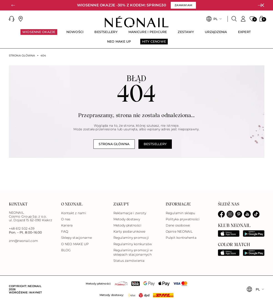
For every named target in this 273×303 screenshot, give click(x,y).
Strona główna (22, 55)
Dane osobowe (178, 225)
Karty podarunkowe (129, 231)
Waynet (35, 292)
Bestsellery (155, 144)
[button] (13, 5)
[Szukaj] (234, 19)
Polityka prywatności (183, 219)
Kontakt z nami (73, 213)
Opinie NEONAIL (179, 231)
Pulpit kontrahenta (181, 238)
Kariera (67, 225)
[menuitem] (39, 34)
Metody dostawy (126, 219)
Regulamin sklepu (180, 213)
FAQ (64, 231)
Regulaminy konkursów (132, 244)
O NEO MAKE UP (75, 244)
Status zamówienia (129, 261)
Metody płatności (127, 225)
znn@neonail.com (23, 241)
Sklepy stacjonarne (76, 238)
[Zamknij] (262, 5)
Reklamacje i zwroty (129, 213)
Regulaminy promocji (131, 238)
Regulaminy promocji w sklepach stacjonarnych (133, 252)
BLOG (66, 250)
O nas (65, 219)
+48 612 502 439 (22, 228)
